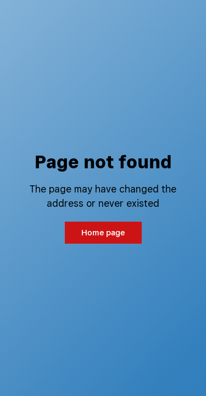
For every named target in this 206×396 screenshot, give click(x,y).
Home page (103, 232)
